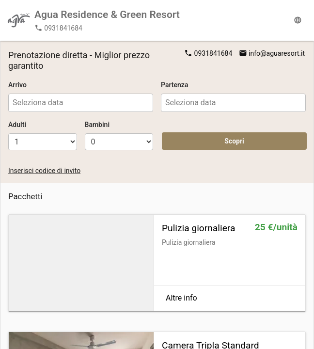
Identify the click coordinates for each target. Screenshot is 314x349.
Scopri (234, 141)
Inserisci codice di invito (44, 170)
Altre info (181, 297)
